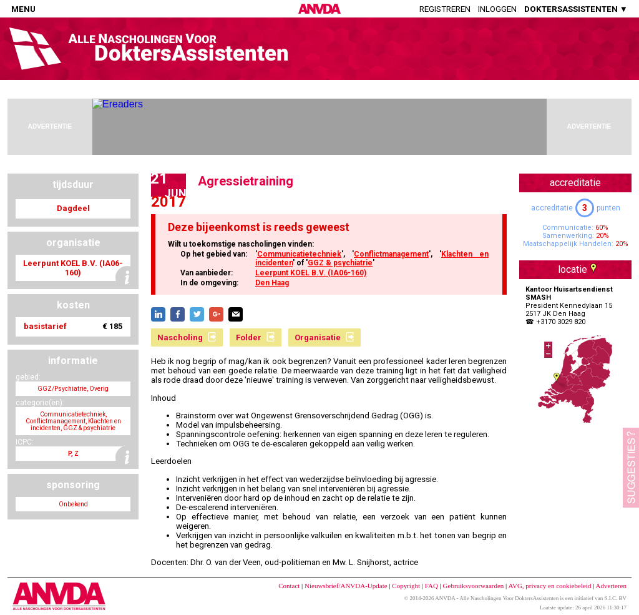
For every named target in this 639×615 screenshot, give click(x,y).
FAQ (431, 585)
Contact (289, 585)
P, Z (73, 453)
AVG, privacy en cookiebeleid (549, 585)
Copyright (406, 585)
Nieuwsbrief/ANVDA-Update (346, 585)
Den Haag (272, 282)
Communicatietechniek (299, 254)
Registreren (445, 9)
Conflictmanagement (391, 254)
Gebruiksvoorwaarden (473, 585)
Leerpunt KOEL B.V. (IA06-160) (310, 272)
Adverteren (611, 585)
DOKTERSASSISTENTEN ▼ (576, 9)
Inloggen (497, 9)
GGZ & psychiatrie (340, 262)
